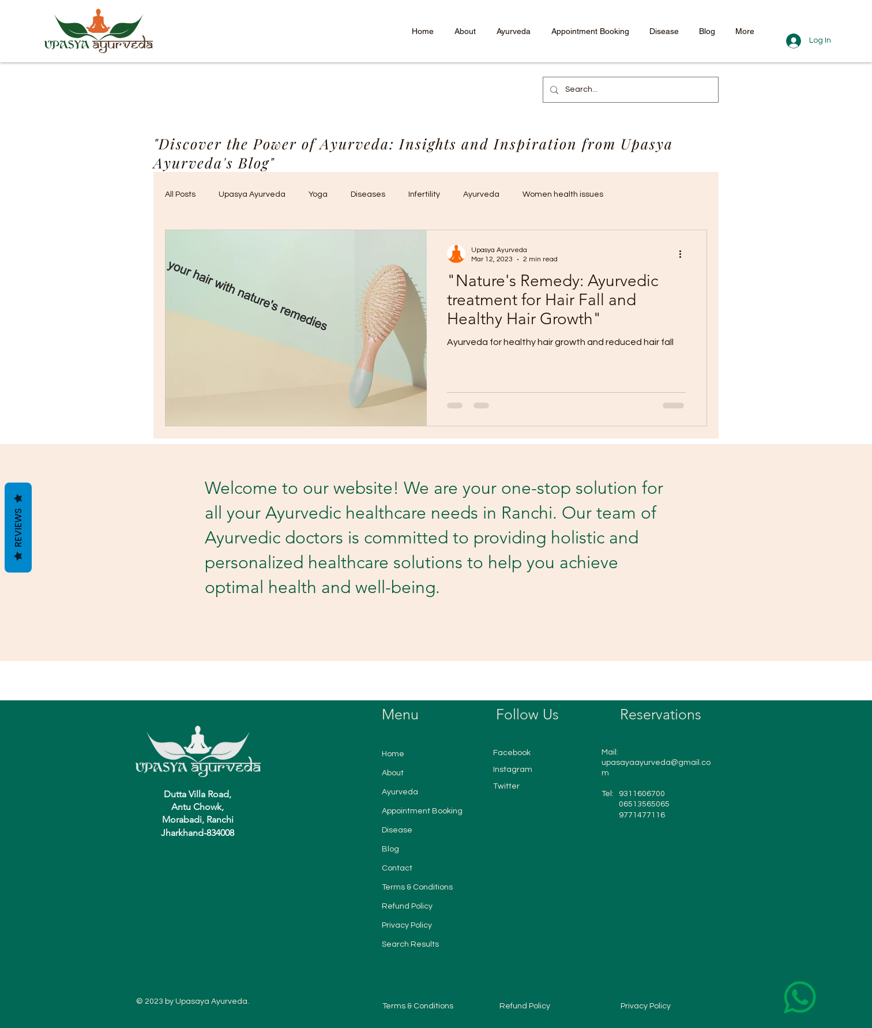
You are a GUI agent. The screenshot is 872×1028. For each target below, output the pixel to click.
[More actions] (684, 254)
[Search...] (629, 89)
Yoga (318, 194)
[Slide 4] (442, 632)
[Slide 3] (432, 632)
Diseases (368, 194)
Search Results (410, 944)
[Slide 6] (463, 632)
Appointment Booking (422, 811)
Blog (390, 849)
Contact (397, 868)
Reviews (18, 527)
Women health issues (563, 194)
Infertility (424, 194)
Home (393, 754)
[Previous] (34, 552)
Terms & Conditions (417, 887)
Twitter (506, 786)
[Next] (837, 552)
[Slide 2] (421, 632)
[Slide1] (410, 632)
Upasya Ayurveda (252, 194)
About (393, 773)
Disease (397, 830)
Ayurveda (481, 194)
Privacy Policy (407, 925)
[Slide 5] (452, 632)
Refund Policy (407, 906)
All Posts (180, 194)
